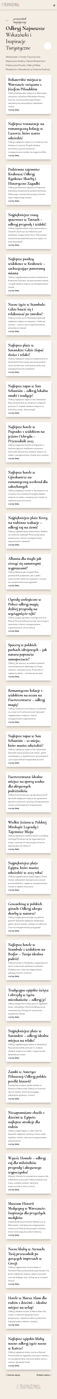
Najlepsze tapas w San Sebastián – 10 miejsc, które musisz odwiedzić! (25, 741)
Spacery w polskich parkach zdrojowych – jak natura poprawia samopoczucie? (27, 651)
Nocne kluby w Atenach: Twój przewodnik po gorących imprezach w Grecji (26, 1256)
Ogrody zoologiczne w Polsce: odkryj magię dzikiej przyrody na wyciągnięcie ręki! (24, 606)
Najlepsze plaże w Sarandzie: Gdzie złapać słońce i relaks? (26, 350)
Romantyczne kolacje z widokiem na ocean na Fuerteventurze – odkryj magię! (26, 697)
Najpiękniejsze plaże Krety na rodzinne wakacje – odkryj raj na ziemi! (27, 522)
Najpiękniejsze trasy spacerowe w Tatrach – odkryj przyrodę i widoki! (27, 219)
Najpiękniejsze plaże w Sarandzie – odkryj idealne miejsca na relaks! (28, 1036)
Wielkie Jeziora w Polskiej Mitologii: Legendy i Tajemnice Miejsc (27, 827)
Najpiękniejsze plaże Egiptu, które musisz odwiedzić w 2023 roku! (25, 868)
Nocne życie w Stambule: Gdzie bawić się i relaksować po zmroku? (26, 309)
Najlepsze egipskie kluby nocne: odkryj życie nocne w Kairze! (27, 1343)
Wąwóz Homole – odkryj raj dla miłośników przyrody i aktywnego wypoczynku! (27, 1165)
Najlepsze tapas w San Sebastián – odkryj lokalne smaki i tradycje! (28, 391)
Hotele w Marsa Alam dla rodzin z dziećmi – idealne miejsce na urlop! (27, 1303)
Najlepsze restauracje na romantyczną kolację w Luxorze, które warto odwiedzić (26, 130)
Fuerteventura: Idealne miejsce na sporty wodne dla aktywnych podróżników (26, 783)
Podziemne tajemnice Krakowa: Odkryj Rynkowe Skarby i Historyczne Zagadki (24, 176)
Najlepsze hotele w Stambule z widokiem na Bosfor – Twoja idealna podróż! (26, 951)
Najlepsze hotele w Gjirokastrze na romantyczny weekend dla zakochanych (28, 479)
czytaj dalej (13, 110)
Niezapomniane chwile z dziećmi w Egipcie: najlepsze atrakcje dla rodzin (26, 1119)
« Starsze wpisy (13, 1375)
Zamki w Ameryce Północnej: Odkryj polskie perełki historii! (27, 1076)
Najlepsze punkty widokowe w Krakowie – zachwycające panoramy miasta (26, 266)
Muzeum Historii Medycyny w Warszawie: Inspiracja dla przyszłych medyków (26, 1210)
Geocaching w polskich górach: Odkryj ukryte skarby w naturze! (25, 908)
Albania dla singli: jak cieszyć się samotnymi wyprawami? (24, 563)
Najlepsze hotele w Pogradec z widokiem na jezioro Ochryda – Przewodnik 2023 (26, 433)
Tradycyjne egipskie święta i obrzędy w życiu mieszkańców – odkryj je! (28, 995)
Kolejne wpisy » (44, 1375)
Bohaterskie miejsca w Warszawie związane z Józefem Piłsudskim (25, 84)
